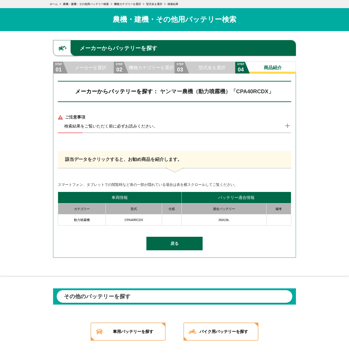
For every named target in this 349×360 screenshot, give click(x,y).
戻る (174, 243)
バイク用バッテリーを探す (227, 331)
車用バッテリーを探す (131, 331)
